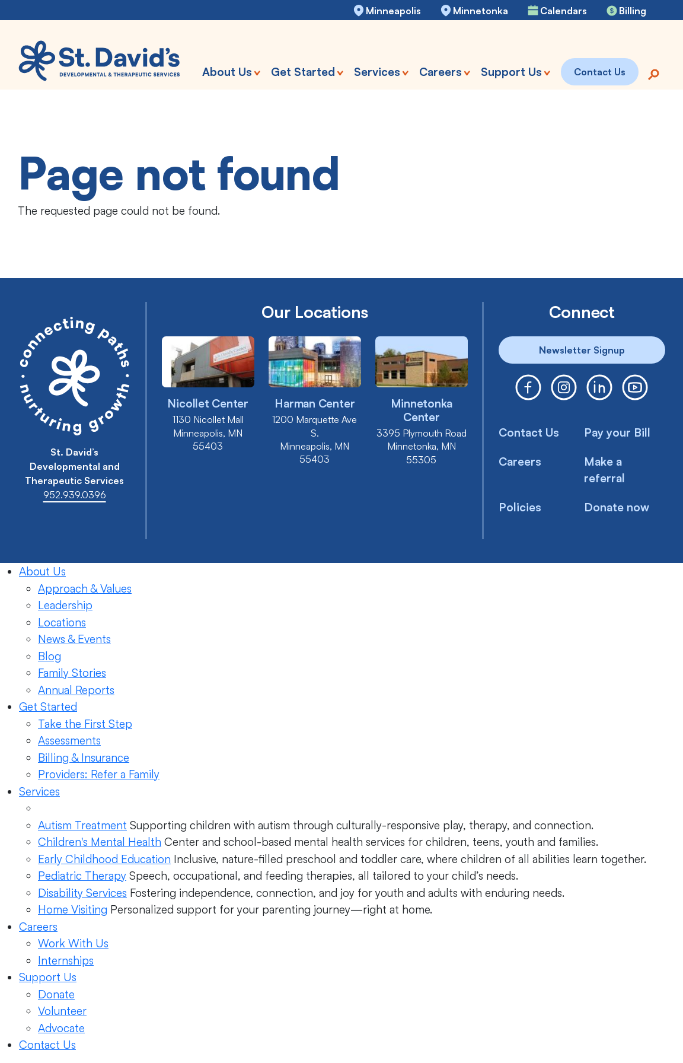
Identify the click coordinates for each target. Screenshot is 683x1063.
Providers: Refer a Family (98, 774)
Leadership (65, 605)
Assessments (69, 740)
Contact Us (529, 432)
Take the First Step (85, 724)
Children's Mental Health (99, 842)
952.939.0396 (74, 495)
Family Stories (72, 673)
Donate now (616, 507)
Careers (520, 461)
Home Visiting (72, 909)
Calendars (563, 11)
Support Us (47, 977)
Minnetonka (480, 11)
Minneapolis (393, 11)
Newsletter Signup (582, 350)
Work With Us (73, 943)
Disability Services (82, 893)
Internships (66, 960)
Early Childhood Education (104, 859)
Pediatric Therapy (82, 875)
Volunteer (62, 1011)
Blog (49, 656)
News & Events (74, 639)
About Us (42, 571)
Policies (520, 507)
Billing (632, 11)
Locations (62, 622)
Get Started (48, 706)
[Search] (653, 73)
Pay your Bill (617, 432)
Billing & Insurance (83, 757)
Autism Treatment (82, 825)
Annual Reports (76, 690)
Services (39, 791)
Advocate (61, 1028)
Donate (56, 994)
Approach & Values (85, 588)
